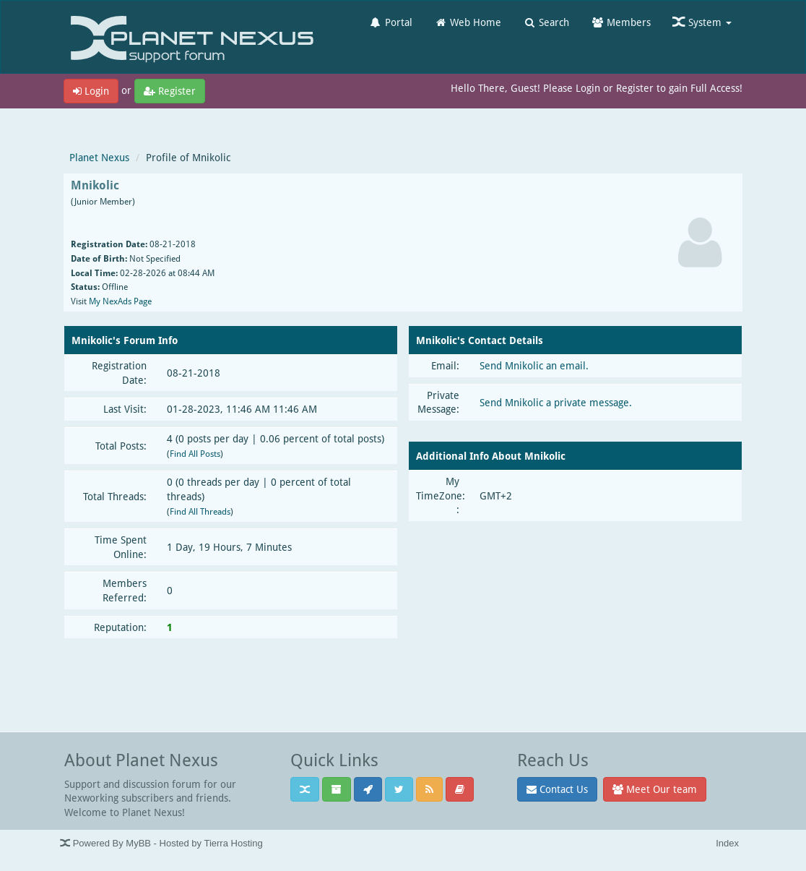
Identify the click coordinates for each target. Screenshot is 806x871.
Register (170, 91)
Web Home (467, 22)
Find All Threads (200, 511)
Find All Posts (195, 453)
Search (546, 22)
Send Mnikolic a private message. (556, 402)
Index (727, 843)
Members (621, 22)
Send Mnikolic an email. (534, 365)
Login (91, 91)
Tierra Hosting (233, 843)
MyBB (138, 843)
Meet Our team (654, 789)
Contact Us (557, 789)
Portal (390, 22)
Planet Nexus (99, 157)
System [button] (702, 22)
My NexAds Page (120, 301)
